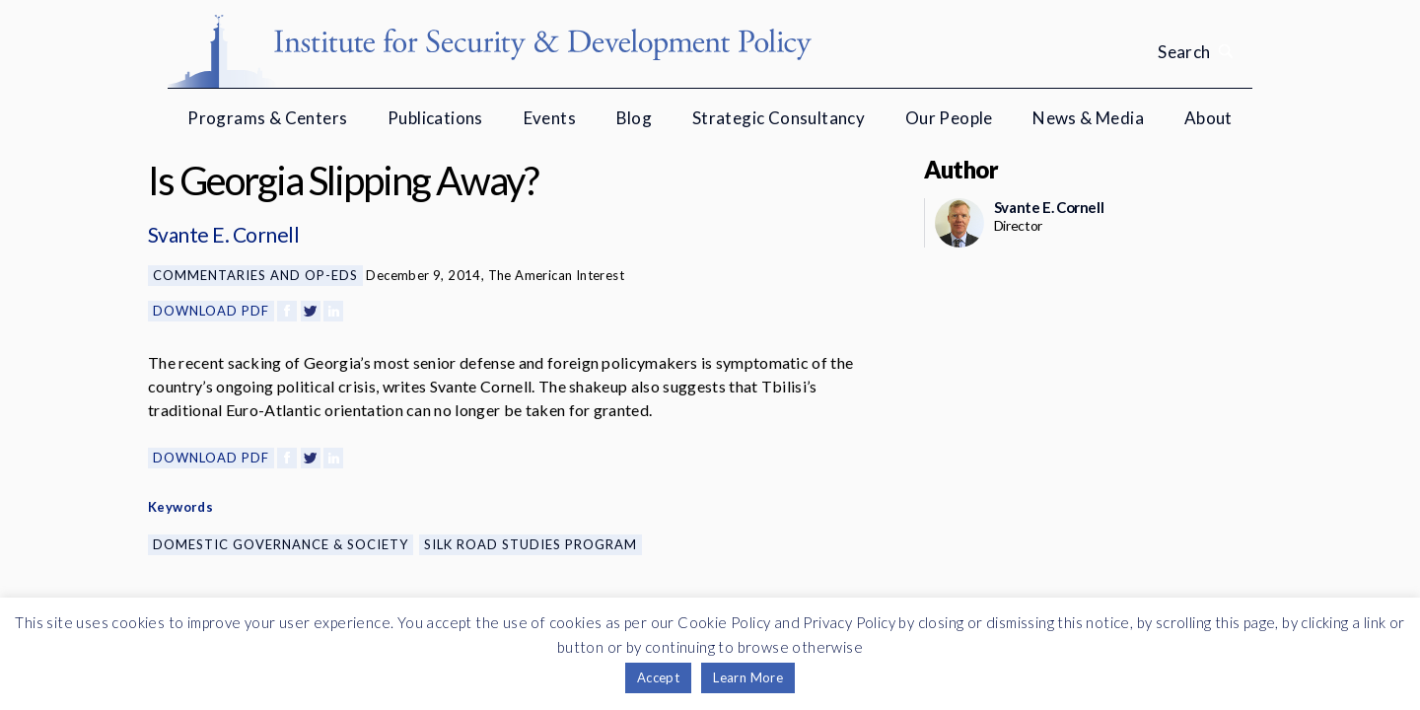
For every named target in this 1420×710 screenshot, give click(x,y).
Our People (949, 117)
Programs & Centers (267, 117)
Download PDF (211, 311)
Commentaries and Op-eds (255, 275)
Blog (634, 117)
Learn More (748, 677)
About (1208, 117)
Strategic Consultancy (778, 117)
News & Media (1088, 117)
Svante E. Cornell (223, 234)
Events (550, 117)
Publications (435, 117)
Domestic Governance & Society (280, 544)
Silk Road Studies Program (530, 544)
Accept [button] (658, 677)
